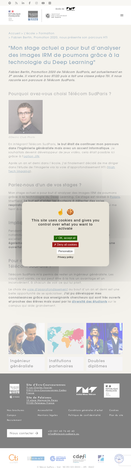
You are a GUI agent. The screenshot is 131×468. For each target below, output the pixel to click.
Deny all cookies (65, 244)
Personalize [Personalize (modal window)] (65, 251)
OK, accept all (65, 238)
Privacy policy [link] (65, 257)
